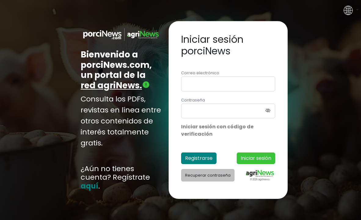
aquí (89, 186)
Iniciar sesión (256, 158)
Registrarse (199, 158)
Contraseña (193, 100)
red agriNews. (115, 85)
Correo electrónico (200, 72)
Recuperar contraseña (208, 175)
